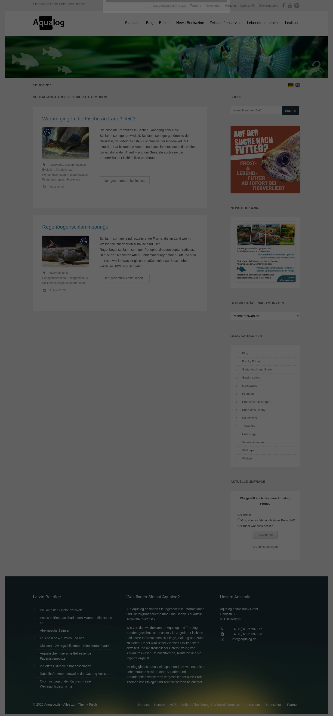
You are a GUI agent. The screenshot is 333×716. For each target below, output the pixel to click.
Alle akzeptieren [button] (166, 90)
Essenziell (116, 74)
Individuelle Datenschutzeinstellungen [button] (166, 118)
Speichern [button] (166, 104)
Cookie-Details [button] (153, 128)
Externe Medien (209, 74)
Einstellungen (116, 63)
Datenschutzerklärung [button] (176, 128)
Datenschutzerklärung (137, 59)
